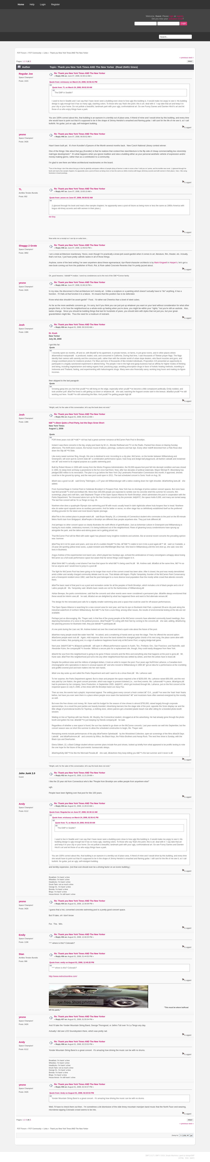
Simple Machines (172, 1155)
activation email (175, 19)
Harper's (173, 262)
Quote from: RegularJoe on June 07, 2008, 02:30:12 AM (73, 812)
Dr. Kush (53, 333)
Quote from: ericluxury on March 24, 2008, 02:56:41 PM (73, 82)
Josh (21, 324)
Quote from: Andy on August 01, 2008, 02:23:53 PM (71, 1093)
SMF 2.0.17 (150, 1155)
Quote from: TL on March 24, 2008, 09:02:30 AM (72, 87)
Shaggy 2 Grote (28, 245)
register (180, 16)
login (171, 16)
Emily (22, 934)
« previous (183, 58)
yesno (22, 134)
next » (191, 58)
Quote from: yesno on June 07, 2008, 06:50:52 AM (71, 198)
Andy (22, 803)
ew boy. (52, 217)
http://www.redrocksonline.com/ (63, 976)
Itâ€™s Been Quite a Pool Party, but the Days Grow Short (76, 423)
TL (20, 189)
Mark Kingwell (160, 262)
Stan (21, 954)
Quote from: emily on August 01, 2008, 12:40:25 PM (71, 962)
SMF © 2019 (160, 1155)
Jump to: (175, 1135)
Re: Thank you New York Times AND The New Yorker (79, 73)
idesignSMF (190, 1155)
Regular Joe (26, 73)
